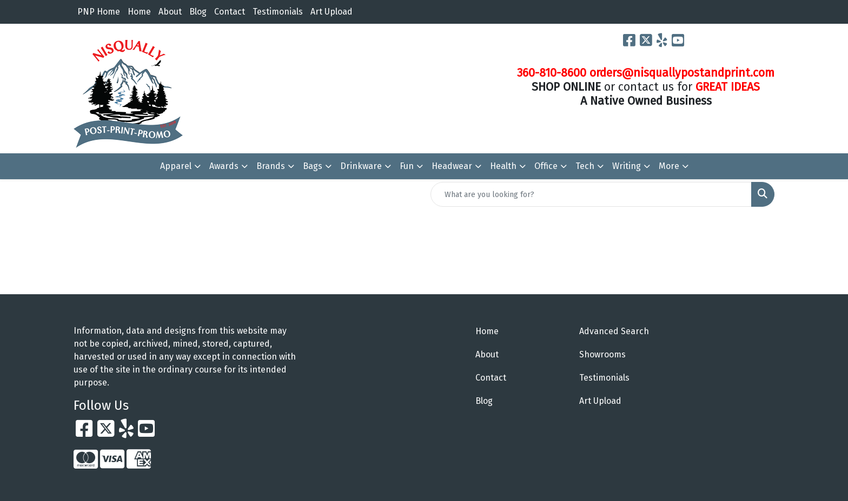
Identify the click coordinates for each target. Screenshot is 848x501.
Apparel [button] (175, 166)
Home (139, 11)
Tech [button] (584, 166)
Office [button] (546, 166)
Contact (229, 11)
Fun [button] (407, 166)
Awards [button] (224, 166)
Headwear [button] (452, 166)
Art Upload (331, 11)
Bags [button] (312, 166)
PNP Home (98, 11)
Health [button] (503, 166)
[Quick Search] (591, 194)
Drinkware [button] (361, 166)
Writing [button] (626, 166)
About (170, 11)
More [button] (669, 166)
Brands (270, 166)
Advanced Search (614, 331)
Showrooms (602, 354)
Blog (198, 11)
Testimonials (278, 11)
